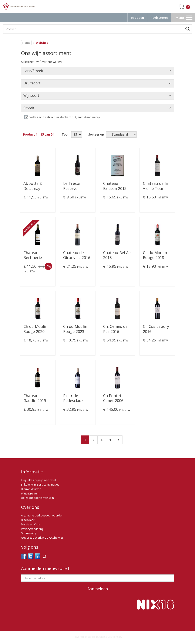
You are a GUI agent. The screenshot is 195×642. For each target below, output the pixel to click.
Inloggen (137, 18)
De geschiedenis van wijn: (37, 498)
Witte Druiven (29, 493)
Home (26, 43)
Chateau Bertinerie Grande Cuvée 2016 (36, 255)
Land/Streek (33, 70)
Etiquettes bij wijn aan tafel (38, 480)
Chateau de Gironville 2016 (76, 255)
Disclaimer (27, 520)
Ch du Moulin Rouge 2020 (35, 329)
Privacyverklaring (32, 529)
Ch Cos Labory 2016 (156, 329)
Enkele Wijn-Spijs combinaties (40, 484)
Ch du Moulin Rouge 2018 (155, 255)
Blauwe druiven (31, 489)
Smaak (28, 108)
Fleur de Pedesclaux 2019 (73, 398)
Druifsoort (31, 83)
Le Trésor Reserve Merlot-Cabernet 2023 (76, 186)
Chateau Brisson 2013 (115, 186)
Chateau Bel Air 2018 (117, 255)
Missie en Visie (30, 524)
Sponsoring (28, 533)
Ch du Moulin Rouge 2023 (75, 329)
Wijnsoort (31, 95)
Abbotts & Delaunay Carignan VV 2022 (34, 186)
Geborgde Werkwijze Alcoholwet (42, 537)
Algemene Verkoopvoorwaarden (42, 515)
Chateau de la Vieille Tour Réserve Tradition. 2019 (157, 186)
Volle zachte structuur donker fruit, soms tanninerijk (65, 117)
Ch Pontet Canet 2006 (113, 398)
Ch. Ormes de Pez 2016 (115, 329)
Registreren (159, 18)
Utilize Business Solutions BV (105, 637)
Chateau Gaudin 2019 (34, 398)
